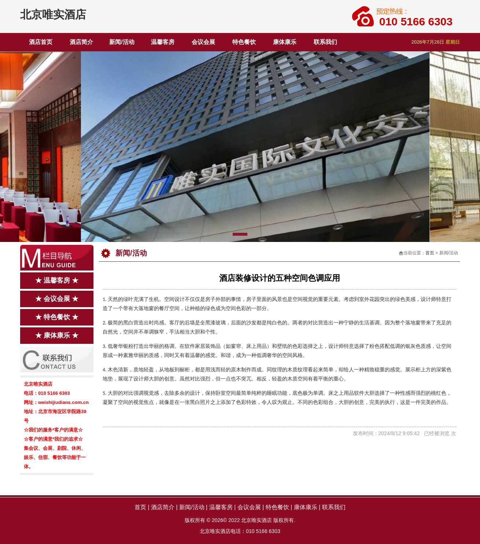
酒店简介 (81, 42)
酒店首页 (40, 42)
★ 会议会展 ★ (56, 298)
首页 (429, 253)
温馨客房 (162, 42)
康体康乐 (284, 42)
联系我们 (325, 42)
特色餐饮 (244, 42)
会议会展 (203, 42)
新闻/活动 (121, 42)
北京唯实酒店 (53, 14)
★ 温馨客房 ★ (56, 280)
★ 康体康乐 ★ (56, 335)
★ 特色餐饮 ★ (56, 317)
